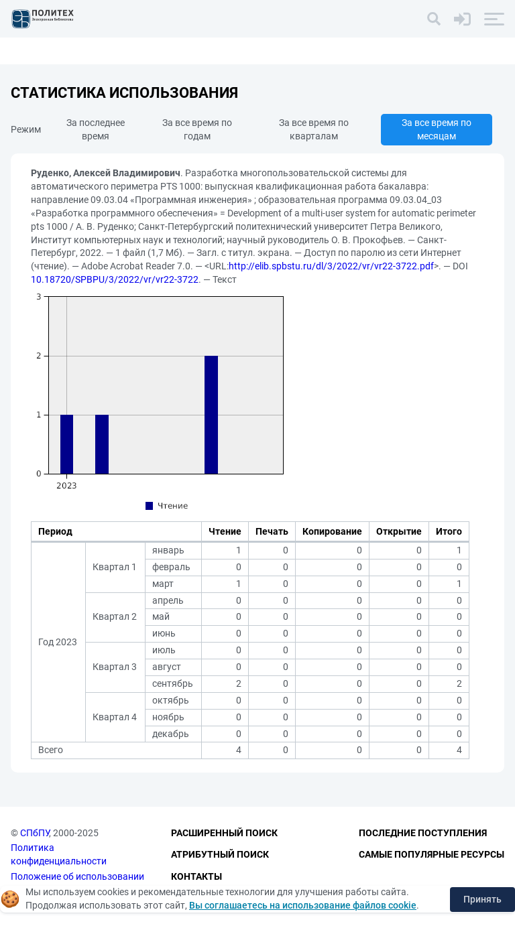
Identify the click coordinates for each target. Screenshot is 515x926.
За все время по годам (197, 129)
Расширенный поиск (224, 833)
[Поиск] (434, 18)
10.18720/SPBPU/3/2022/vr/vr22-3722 (114, 279)
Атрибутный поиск (220, 854)
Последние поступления (423, 833)
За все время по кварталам (314, 129)
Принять (482, 899)
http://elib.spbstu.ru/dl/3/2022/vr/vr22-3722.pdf (331, 266)
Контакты (196, 876)
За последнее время (95, 129)
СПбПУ (34, 833)
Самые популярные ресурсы (431, 854)
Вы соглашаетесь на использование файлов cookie (302, 905)
